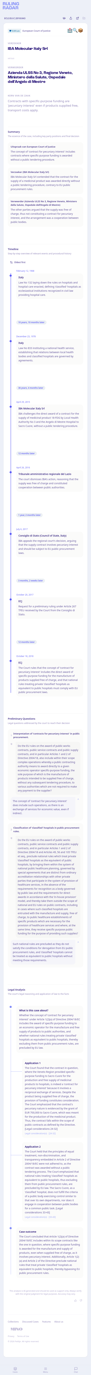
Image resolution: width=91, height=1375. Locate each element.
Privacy (11, 1336)
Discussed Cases (30, 1321)
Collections (13, 1321)
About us (58, 1321)
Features (46, 1321)
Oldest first (18, 262)
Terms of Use (23, 1336)
